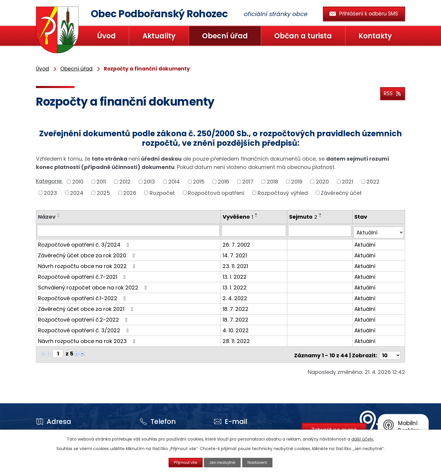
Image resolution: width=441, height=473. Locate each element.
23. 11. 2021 (236, 264)
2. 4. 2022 (235, 296)
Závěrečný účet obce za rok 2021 (86, 307)
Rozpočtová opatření (216, 192)
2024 (76, 192)
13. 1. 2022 (235, 274)
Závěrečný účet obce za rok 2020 (87, 253)
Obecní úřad (225, 36)
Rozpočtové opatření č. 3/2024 (84, 242)
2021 (347, 181)
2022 (373, 181)
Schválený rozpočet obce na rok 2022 (93, 285)
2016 (223, 181)
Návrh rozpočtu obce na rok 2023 (88, 339)
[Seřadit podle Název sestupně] (58, 216)
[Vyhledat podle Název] (128, 230)
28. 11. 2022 (236, 339)
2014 (174, 181)
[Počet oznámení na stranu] (390, 351)
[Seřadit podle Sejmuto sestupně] (321, 216)
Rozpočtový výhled (283, 192)
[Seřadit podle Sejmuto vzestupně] (321, 214)
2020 (322, 181)
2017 (247, 181)
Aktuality (159, 36)
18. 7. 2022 (236, 307)
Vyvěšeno (238, 216)
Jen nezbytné (223, 462)
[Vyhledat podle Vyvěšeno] (254, 230)
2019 (296, 181)
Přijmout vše (180, 462)
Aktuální (365, 242)
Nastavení (263, 462)
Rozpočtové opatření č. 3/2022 (84, 328)
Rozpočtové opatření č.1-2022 (83, 296)
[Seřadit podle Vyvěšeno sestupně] (257, 216)
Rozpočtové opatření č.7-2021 (83, 274)
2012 (125, 181)
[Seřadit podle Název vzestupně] (58, 214)
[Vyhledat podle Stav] (379, 230)
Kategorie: (49, 181)
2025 (103, 192)
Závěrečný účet (341, 192)
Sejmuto (304, 216)
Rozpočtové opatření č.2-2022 (84, 317)
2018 (272, 181)
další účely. (362, 438)
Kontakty (375, 36)
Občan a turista (303, 36)
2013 (149, 181)
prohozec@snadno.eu (232, 428)
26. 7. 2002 (237, 242)
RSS (391, 92)
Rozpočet (162, 192)
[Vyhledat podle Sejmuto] (320, 230)
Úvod (106, 36)
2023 (50, 192)
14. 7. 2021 (235, 253)
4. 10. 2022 (236, 328)
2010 (77, 181)
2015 (198, 181)
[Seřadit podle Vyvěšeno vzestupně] (257, 214)
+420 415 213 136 (155, 428)
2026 (129, 192)
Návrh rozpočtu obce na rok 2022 (88, 264)
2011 (101, 181)
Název (46, 216)
